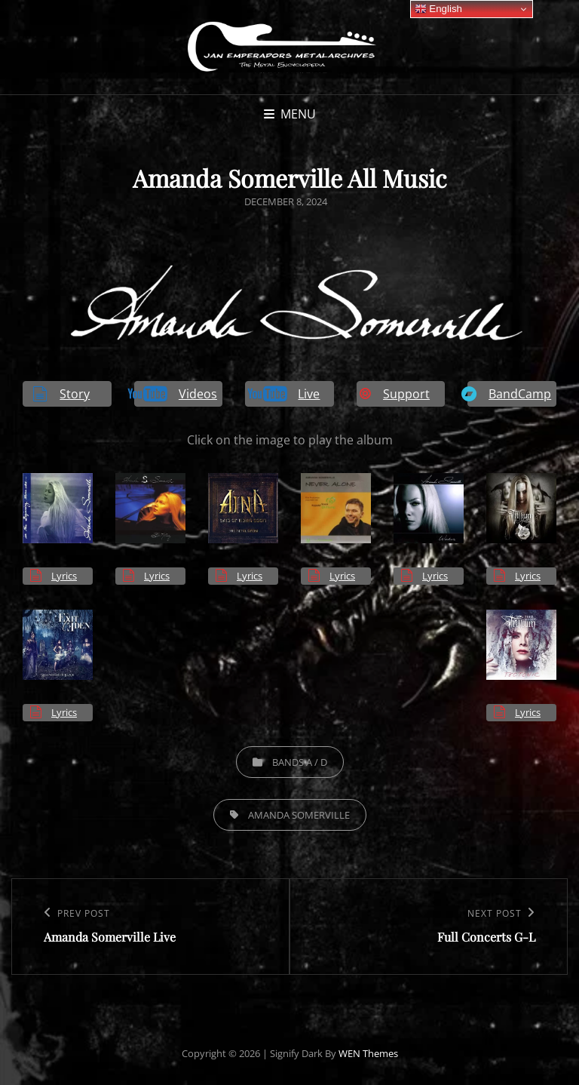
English (438, 9)
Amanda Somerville (299, 815)
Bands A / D (299, 762)
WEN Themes (368, 1053)
